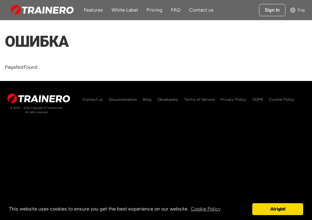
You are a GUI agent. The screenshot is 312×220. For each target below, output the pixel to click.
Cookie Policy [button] (206, 209)
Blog (147, 99)
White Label (125, 10)
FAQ (176, 10)
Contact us (201, 10)
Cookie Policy (281, 99)
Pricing (154, 10)
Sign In (272, 10)
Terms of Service (199, 99)
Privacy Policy (233, 99)
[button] (246, 209)
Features (93, 10)
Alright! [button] (277, 209)
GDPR (257, 99)
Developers (168, 99)
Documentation (123, 99)
